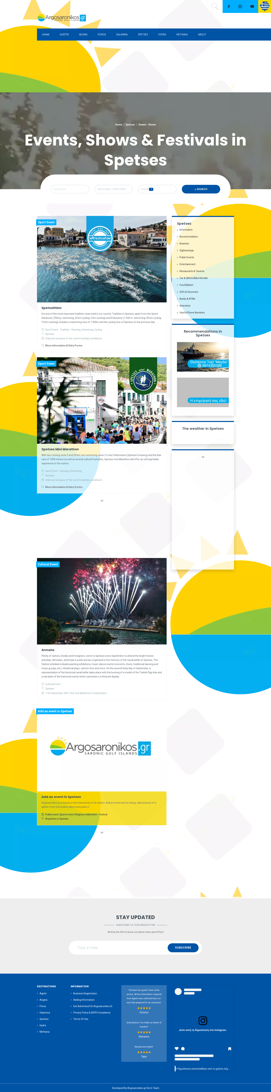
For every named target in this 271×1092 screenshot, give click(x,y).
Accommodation (189, 238)
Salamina (45, 1012)
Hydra (43, 1024)
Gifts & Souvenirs (189, 293)
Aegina (43, 999)
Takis (144, 1056)
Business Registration (85, 992)
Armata (47, 650)
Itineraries (185, 307)
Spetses (130, 124)
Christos (143, 1012)
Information (186, 231)
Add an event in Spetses (61, 796)
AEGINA (83, 34)
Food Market (186, 286)
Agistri (43, 992)
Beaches (184, 245)
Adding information (84, 999)
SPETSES (143, 34)
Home (118, 124)
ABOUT (202, 34)
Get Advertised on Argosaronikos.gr (93, 1005)
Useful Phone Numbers (192, 314)
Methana (44, 1031)
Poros (43, 1005)
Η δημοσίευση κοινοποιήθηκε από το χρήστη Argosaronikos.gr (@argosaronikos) (219, 1068)
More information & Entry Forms (63, 346)
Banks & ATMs (187, 300)
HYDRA (162, 34)
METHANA (182, 34)
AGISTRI (64, 34)
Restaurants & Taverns (192, 272)
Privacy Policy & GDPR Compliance (91, 1012)
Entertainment (187, 265)
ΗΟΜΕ (45, 34)
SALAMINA (122, 34)
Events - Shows (147, 124)
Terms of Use (80, 1018)
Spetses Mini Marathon (60, 450)
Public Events (187, 258)
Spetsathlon (51, 309)
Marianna (144, 1036)
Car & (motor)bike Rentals (194, 279)
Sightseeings (187, 251)
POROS (102, 34)
